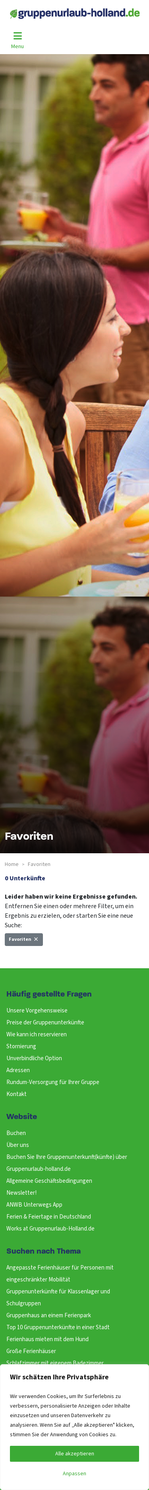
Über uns (17, 1145)
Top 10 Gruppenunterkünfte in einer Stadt (58, 1327)
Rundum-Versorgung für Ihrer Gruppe (52, 1082)
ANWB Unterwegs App (34, 1205)
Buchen (16, 1133)
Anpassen (74, 1474)
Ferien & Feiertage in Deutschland (48, 1217)
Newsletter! (21, 1193)
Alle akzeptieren (74, 1454)
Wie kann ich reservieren (36, 1034)
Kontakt (16, 1094)
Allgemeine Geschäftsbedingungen (49, 1181)
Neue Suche (25, 957)
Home (12, 864)
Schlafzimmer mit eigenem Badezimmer (55, 1363)
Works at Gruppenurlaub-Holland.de (50, 1229)
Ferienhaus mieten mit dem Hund (47, 1339)
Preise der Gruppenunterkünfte (45, 1022)
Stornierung (21, 1046)
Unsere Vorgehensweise (37, 1010)
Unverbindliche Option (34, 1058)
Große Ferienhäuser (31, 1351)
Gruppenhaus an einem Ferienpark (48, 1315)
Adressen (18, 1070)
